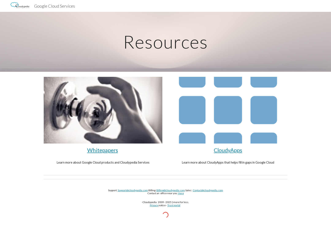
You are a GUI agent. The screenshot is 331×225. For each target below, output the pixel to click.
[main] (165, 41)
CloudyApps (228, 150)
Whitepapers (102, 150)
